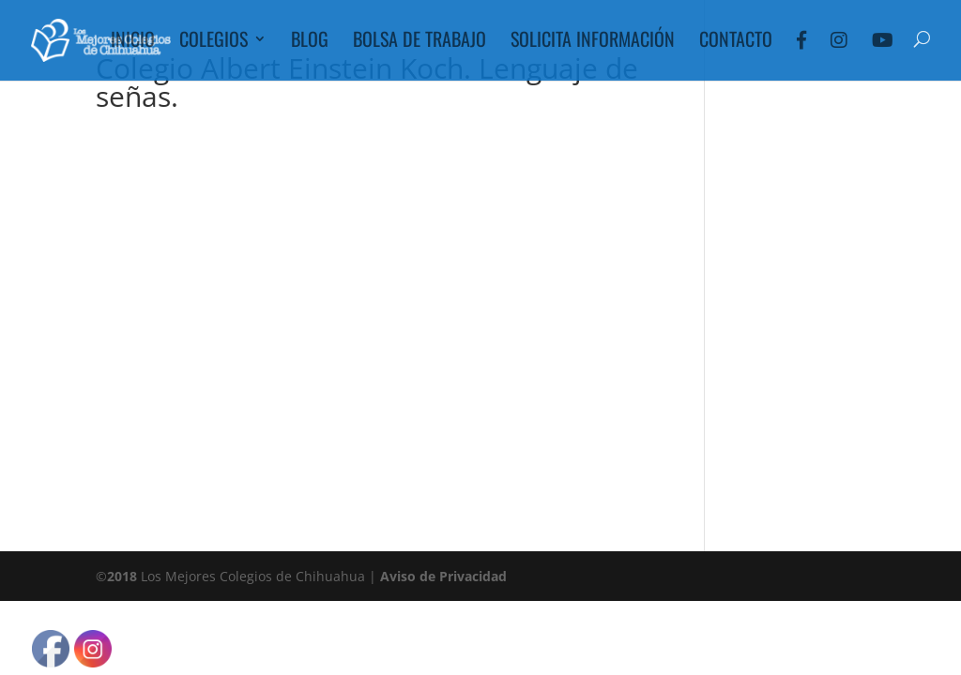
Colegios (213, 42)
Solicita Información (593, 42)
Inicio (133, 42)
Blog (309, 42)
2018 (122, 576)
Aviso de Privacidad (443, 576)
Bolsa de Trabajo (419, 42)
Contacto (735, 42)
